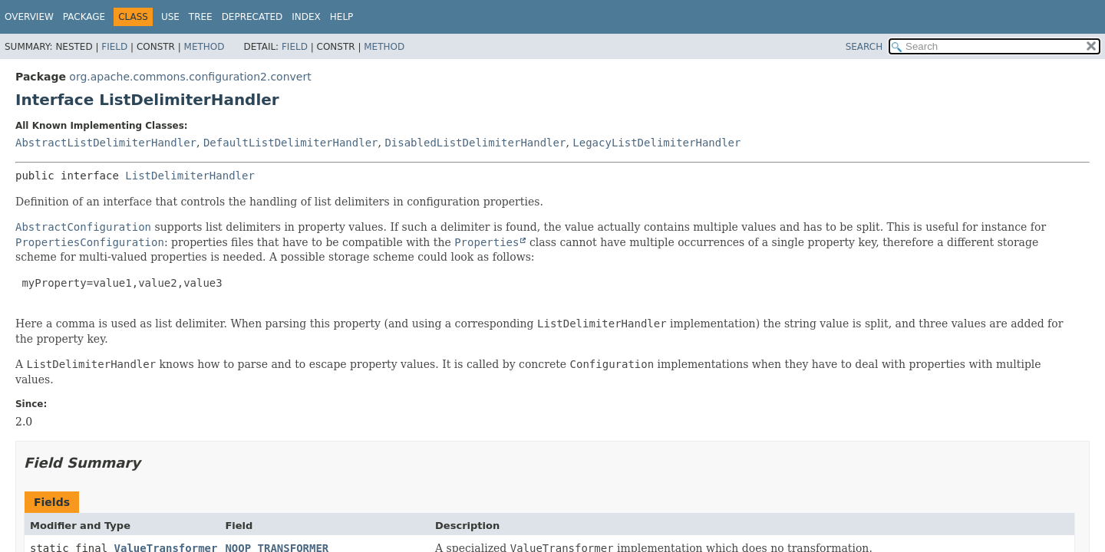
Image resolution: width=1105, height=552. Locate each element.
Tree (201, 17)
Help (342, 17)
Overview (29, 17)
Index (306, 17)
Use (170, 17)
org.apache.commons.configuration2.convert (190, 77)
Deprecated (252, 17)
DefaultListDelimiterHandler (290, 142)
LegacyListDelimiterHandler (656, 142)
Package (84, 17)
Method (204, 46)
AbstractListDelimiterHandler (105, 142)
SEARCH (864, 46)
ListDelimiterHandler (190, 175)
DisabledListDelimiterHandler (475, 142)
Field (114, 46)
